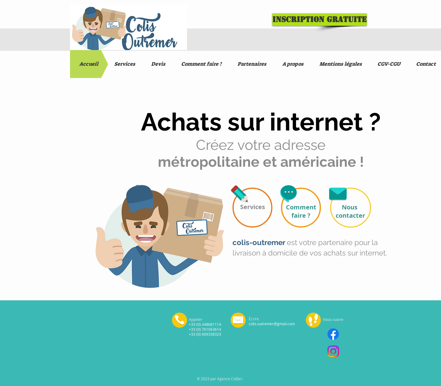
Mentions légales (159, 370)
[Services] (252, 208)
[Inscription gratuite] (319, 20)
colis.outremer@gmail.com (272, 323)
